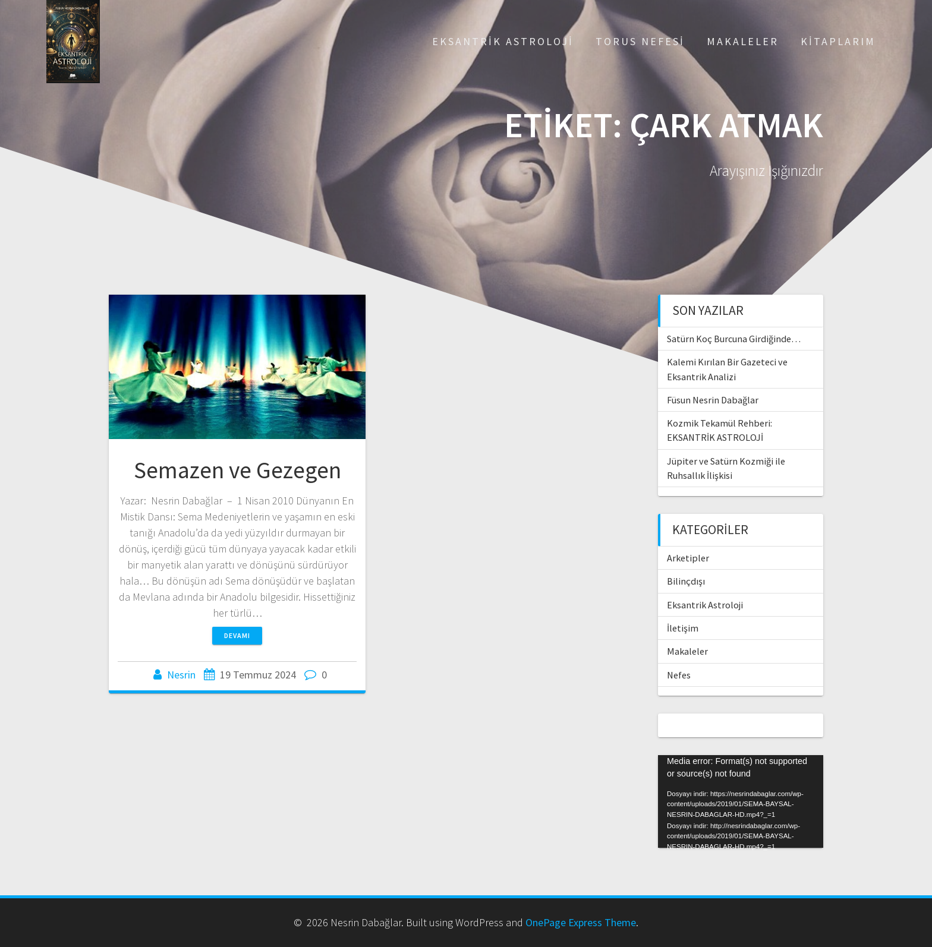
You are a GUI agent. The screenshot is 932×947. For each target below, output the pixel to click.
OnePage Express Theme (580, 922)
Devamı (237, 635)
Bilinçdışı (686, 581)
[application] (740, 801)
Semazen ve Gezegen (237, 470)
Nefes (679, 675)
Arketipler (688, 558)
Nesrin (181, 674)
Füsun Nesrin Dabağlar (712, 400)
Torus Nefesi (640, 41)
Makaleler (743, 41)
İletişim (682, 628)
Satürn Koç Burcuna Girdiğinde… (734, 339)
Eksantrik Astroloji (503, 41)
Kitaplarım (838, 41)
